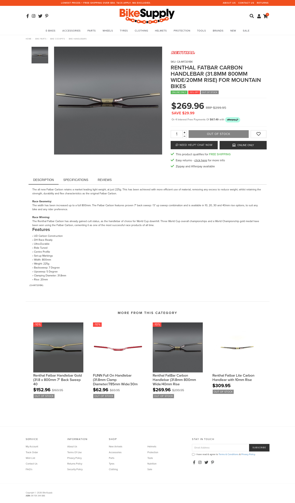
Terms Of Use (74, 452)
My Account (32, 446)
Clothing (141, 30)
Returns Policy (74, 463)
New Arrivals (115, 446)
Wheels (108, 30)
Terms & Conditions (229, 454)
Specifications (75, 180)
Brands (218, 30)
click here (200, 160)
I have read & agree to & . (224, 454)
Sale (246, 30)
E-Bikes (51, 30)
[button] (232, 119)
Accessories (71, 30)
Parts (91, 30)
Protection (182, 30)
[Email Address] (220, 447)
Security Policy (75, 469)
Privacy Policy (74, 458)
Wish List (30, 458)
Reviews (105, 180)
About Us (229, 3)
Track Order (32, 452)
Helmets (161, 30)
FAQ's (29, 469)
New (233, 30)
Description (43, 180)
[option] (108, 101)
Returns (263, 3)
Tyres (124, 30)
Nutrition (151, 463)
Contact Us (246, 3)
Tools (201, 30)
